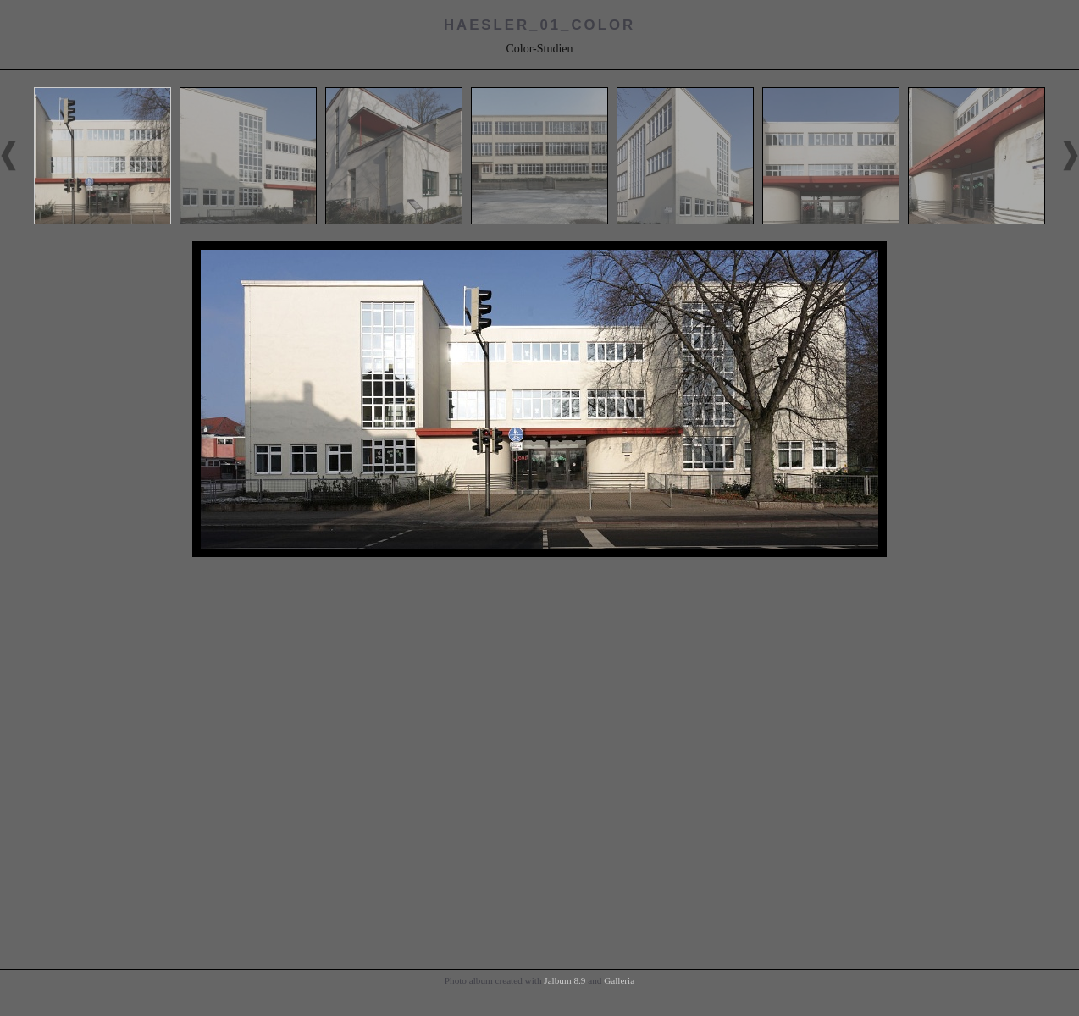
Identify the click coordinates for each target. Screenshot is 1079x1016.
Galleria (619, 980)
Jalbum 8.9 (564, 980)
